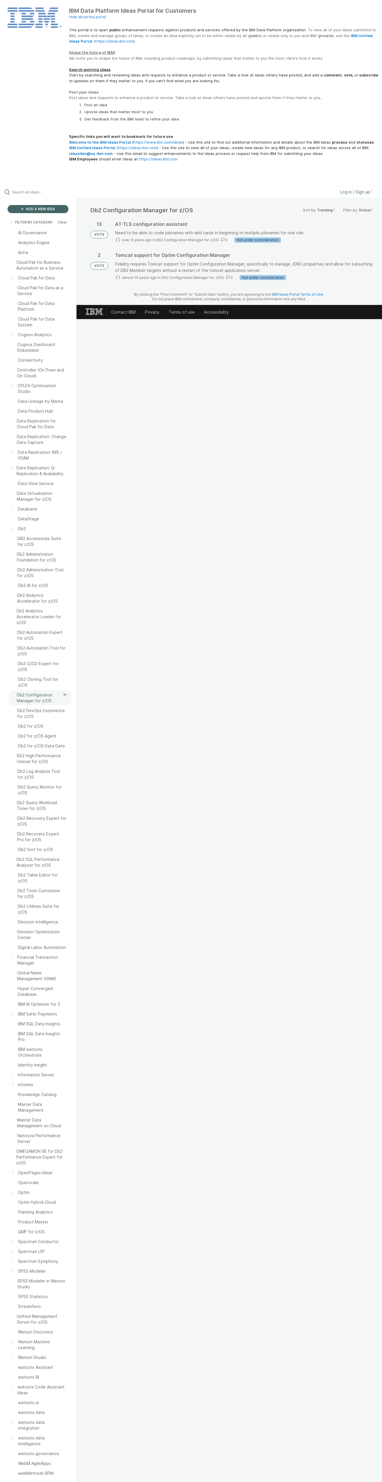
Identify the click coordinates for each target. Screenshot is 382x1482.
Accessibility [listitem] (216, 312)
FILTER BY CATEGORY (31, 222)
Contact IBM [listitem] (123, 312)
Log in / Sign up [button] (356, 191)
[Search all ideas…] (45, 192)
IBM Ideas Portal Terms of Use (297, 294)
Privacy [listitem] (152, 312)
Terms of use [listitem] (182, 312)
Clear (62, 222)
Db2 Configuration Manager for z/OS (187, 240)
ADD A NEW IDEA (38, 209)
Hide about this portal (87, 17)
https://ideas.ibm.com (114, 41)
